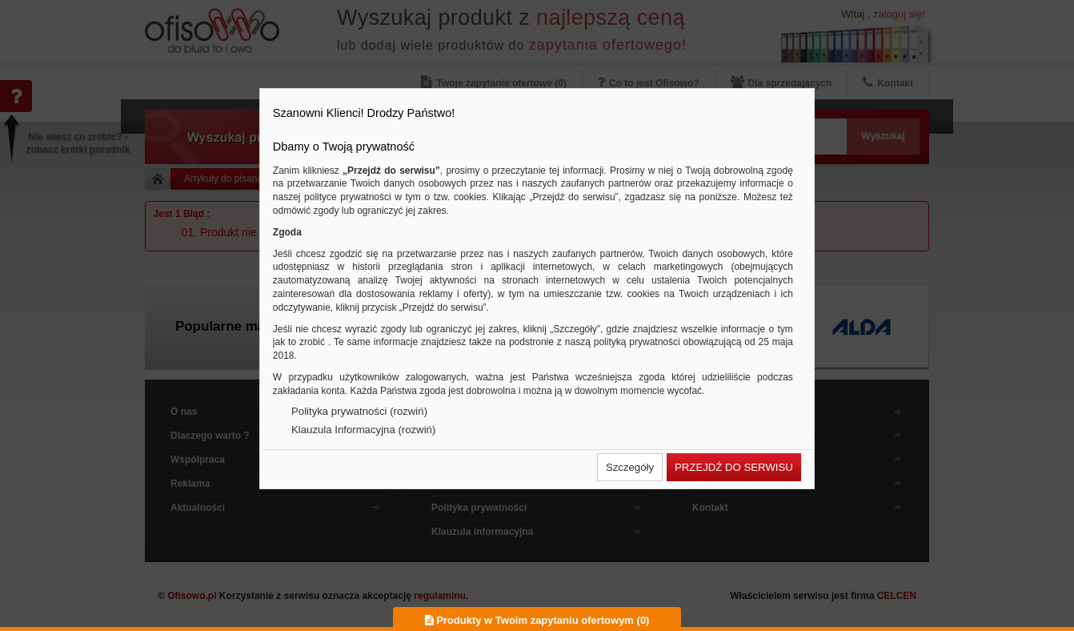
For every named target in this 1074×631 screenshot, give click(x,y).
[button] (630, 467)
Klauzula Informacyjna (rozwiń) (363, 429)
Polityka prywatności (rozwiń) (359, 411)
